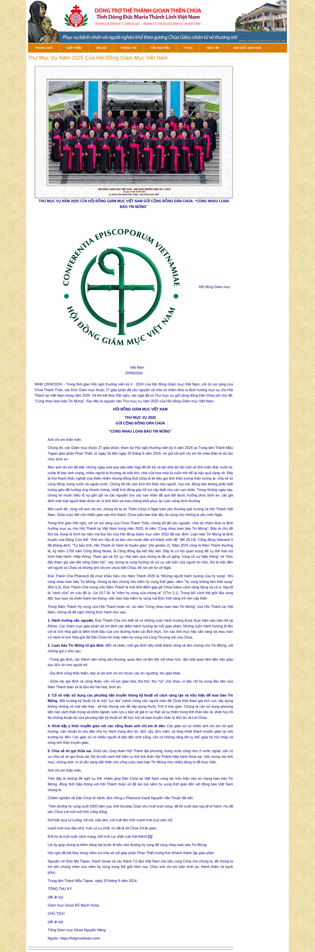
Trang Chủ (43, 47)
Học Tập (213, 47)
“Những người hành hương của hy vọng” (193, 576)
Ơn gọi (101, 47)
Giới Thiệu (74, 47)
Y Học (188, 47)
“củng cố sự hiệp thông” (200, 556)
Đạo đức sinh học (247, 47)
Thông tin (128, 47)
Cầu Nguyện (159, 47)
